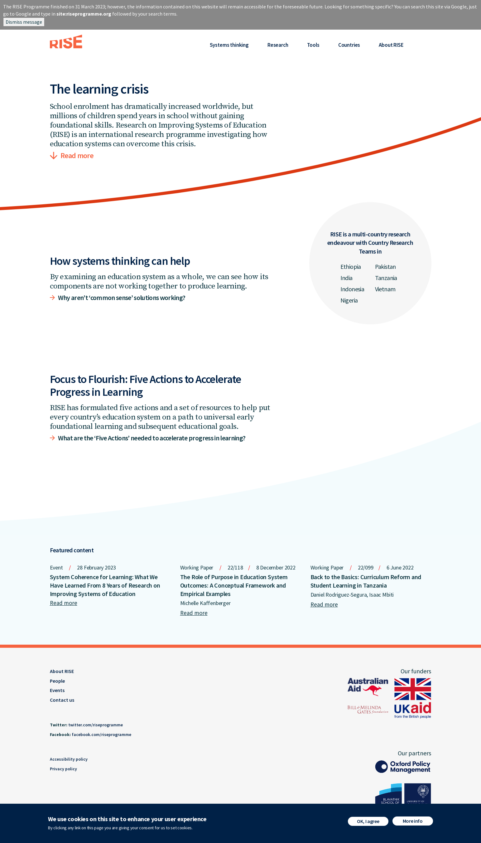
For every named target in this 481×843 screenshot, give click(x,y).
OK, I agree (368, 822)
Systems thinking (229, 44)
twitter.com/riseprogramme (95, 725)
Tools (313, 44)
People (57, 681)
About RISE (391, 44)
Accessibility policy (69, 759)
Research (277, 44)
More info (413, 822)
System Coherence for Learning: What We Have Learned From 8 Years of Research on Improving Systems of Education (105, 585)
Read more (77, 155)
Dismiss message (24, 22)
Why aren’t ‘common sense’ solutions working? (121, 297)
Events (57, 690)
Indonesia (352, 289)
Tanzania (386, 278)
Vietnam (385, 289)
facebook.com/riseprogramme (101, 734)
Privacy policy (63, 769)
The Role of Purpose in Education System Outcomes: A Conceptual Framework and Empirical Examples (234, 585)
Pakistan (385, 266)
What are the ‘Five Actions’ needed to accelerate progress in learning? (152, 438)
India (346, 278)
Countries (349, 44)
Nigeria (349, 300)
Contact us (62, 700)
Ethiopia (350, 266)
